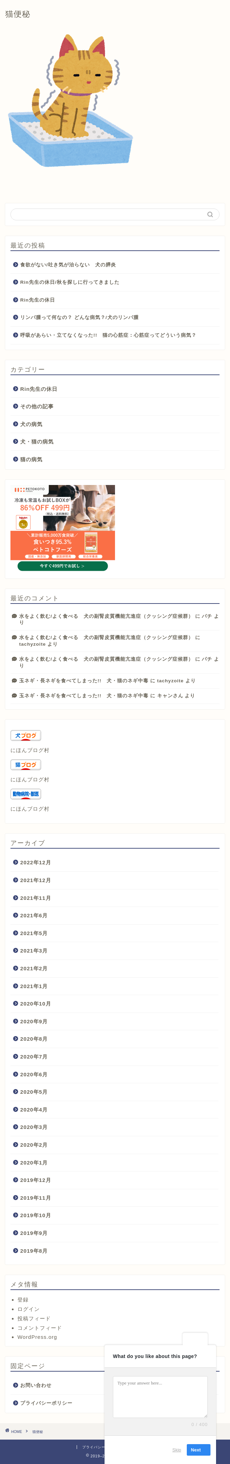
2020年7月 (34, 1057)
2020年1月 (34, 1163)
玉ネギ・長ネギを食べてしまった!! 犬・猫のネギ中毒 (83, 680)
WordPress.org (37, 1337)
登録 (23, 1300)
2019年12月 (35, 1180)
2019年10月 (35, 1215)
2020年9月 (34, 1021)
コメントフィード (39, 1328)
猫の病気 (31, 459)
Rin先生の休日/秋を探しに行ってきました (70, 282)
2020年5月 (34, 1092)
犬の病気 (31, 424)
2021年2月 (34, 968)
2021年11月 (35, 898)
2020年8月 (34, 1039)
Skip (176, 1449)
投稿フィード (34, 1318)
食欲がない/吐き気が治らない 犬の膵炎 (68, 264)
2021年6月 (34, 915)
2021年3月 (34, 951)
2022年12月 (35, 862)
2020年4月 (34, 1110)
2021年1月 (34, 986)
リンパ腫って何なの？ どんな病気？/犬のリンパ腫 (79, 317)
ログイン (28, 1309)
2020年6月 (34, 1074)
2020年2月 (34, 1145)
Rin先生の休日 (37, 300)
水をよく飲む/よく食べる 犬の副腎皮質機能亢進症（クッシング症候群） (106, 616)
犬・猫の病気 (37, 442)
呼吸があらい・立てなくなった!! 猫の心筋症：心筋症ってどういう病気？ (108, 335)
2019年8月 (34, 1251)
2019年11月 (35, 1198)
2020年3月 (34, 1127)
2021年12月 (35, 880)
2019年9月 (34, 1233)
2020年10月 (35, 1004)
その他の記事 (37, 406)
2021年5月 (34, 933)
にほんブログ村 (29, 750)
